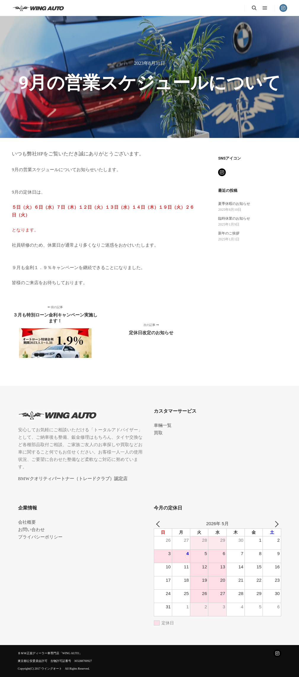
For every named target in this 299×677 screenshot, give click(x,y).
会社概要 (27, 522)
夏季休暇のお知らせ (234, 204)
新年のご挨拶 (228, 233)
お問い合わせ (31, 529)
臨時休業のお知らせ (234, 218)
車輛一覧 (163, 425)
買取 (158, 432)
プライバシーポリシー (40, 537)
